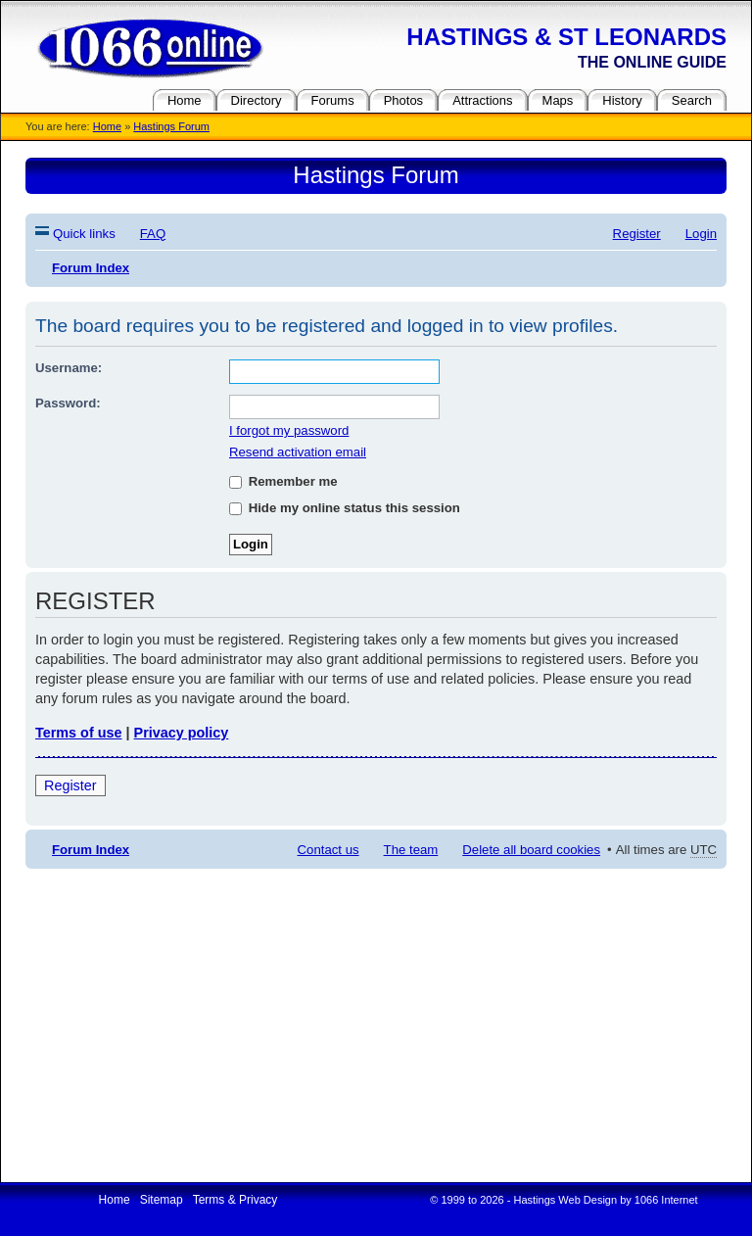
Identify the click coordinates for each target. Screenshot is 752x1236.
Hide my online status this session (344, 507)
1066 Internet (666, 1200)
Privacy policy (181, 732)
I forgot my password (289, 430)
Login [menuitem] (701, 233)
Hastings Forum (171, 126)
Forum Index (90, 849)
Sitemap (161, 1200)
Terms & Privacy (235, 1200)
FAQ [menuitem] (152, 233)
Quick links (84, 233)
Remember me (283, 481)
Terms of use (78, 732)
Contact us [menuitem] (328, 849)
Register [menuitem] (637, 233)
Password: (68, 403)
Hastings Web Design (566, 1200)
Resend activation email (297, 452)
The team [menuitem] (411, 849)
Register (70, 785)
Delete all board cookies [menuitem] (531, 849)
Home (107, 126)
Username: (68, 367)
